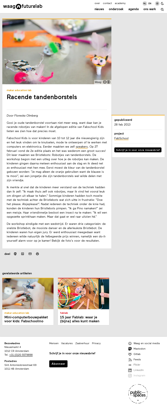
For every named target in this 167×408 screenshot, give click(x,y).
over (97, 3)
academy (120, 3)
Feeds (134, 359)
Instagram (136, 375)
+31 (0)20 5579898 (21, 354)
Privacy (96, 343)
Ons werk (149, 9)
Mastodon (136, 349)
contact (107, 3)
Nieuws (99, 9)
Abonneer (58, 363)
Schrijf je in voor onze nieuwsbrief (138, 149)
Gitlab (134, 354)
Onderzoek (116, 9)
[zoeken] (162, 9)
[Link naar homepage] (22, 6)
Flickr (134, 365)
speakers (82, 146)
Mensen (54, 343)
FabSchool (121, 138)
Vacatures (67, 343)
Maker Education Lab (19, 90)
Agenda (133, 9)
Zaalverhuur (82, 343)
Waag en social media (143, 343)
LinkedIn (136, 370)
